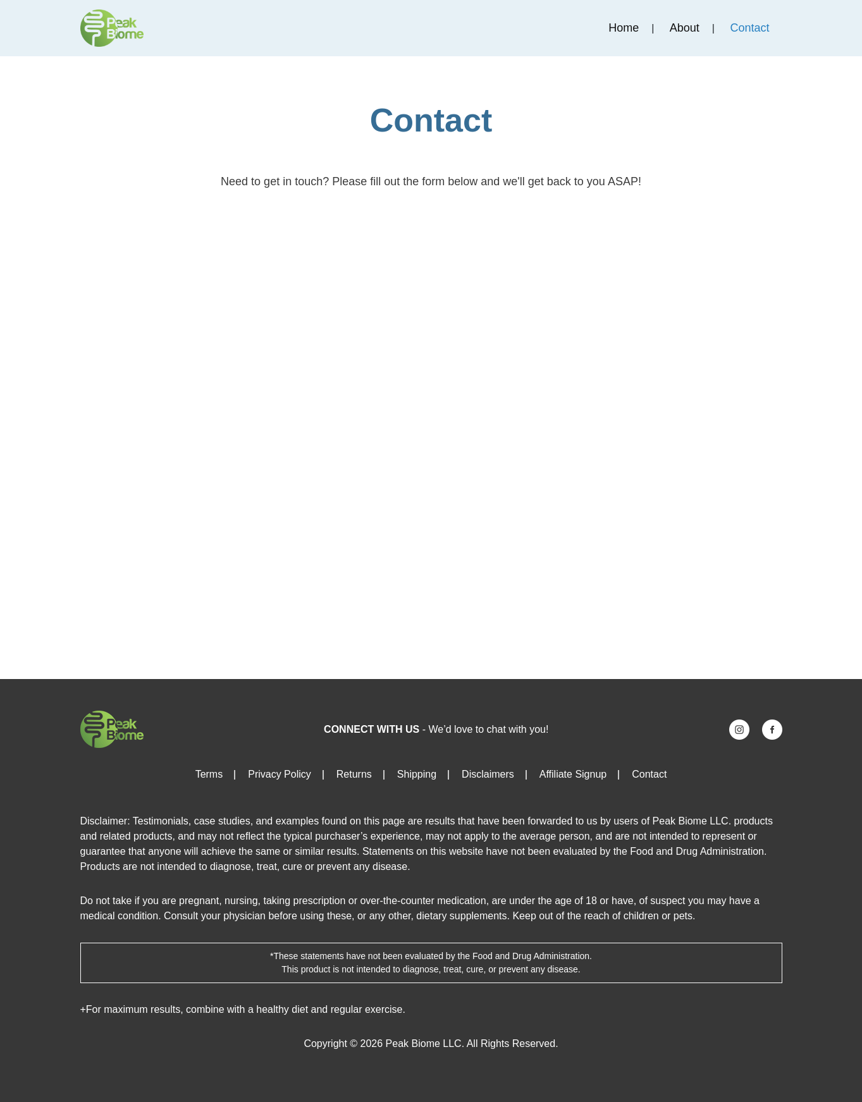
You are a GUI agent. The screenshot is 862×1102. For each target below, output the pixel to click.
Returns (354, 774)
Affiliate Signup (572, 774)
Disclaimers (488, 774)
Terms (209, 774)
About (684, 27)
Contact (749, 27)
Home (623, 27)
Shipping (416, 774)
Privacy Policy (279, 774)
